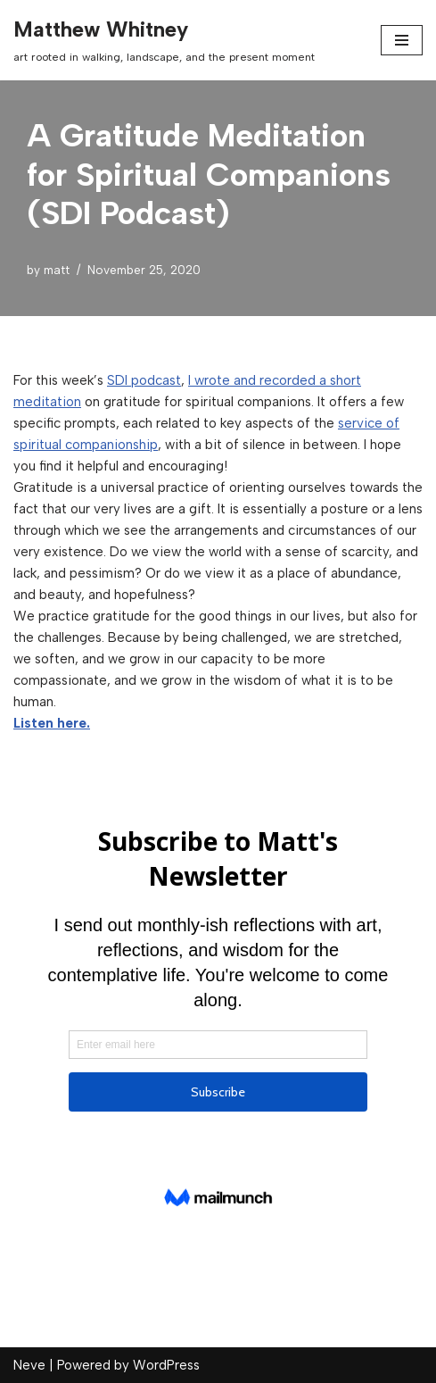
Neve (29, 1365)
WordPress (166, 1365)
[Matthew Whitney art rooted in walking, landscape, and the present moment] (164, 40)
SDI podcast (144, 380)
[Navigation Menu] (402, 40)
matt (57, 269)
